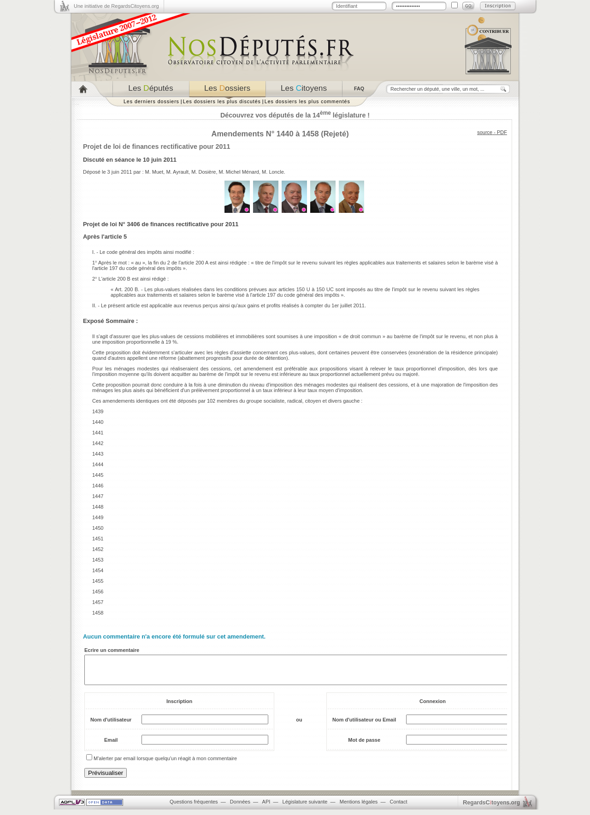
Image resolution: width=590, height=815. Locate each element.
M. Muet (154, 172)
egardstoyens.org (491, 807)
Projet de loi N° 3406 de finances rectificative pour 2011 (160, 224)
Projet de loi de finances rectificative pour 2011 (156, 146)
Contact (398, 807)
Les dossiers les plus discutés (222, 101)
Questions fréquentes (194, 807)
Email (111, 745)
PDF (502, 132)
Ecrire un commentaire (111, 650)
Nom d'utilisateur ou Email (364, 725)
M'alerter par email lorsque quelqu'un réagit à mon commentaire (165, 764)
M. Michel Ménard (239, 172)
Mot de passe (364, 745)
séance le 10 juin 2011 (146, 159)
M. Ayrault (177, 172)
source (484, 132)
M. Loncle (273, 172)
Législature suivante (305, 807)
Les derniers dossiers (151, 101)
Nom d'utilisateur (110, 725)
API (266, 807)
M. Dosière (203, 172)
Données (240, 807)
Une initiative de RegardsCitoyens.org (116, 6)
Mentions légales (359, 807)
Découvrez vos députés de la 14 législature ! (295, 115)
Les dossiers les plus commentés (307, 101)
